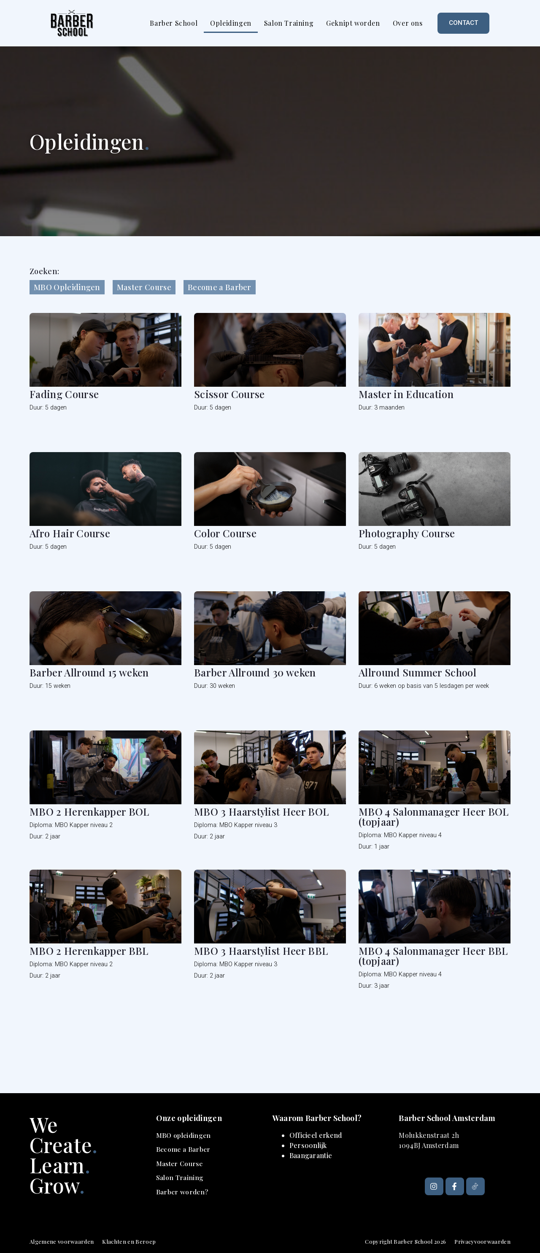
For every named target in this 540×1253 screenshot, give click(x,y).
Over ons (408, 23)
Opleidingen (230, 23)
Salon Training (288, 23)
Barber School (173, 23)
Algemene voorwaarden (62, 1241)
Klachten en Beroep (129, 1241)
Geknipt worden (353, 23)
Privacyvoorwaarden (482, 1241)
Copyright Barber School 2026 (405, 1241)
